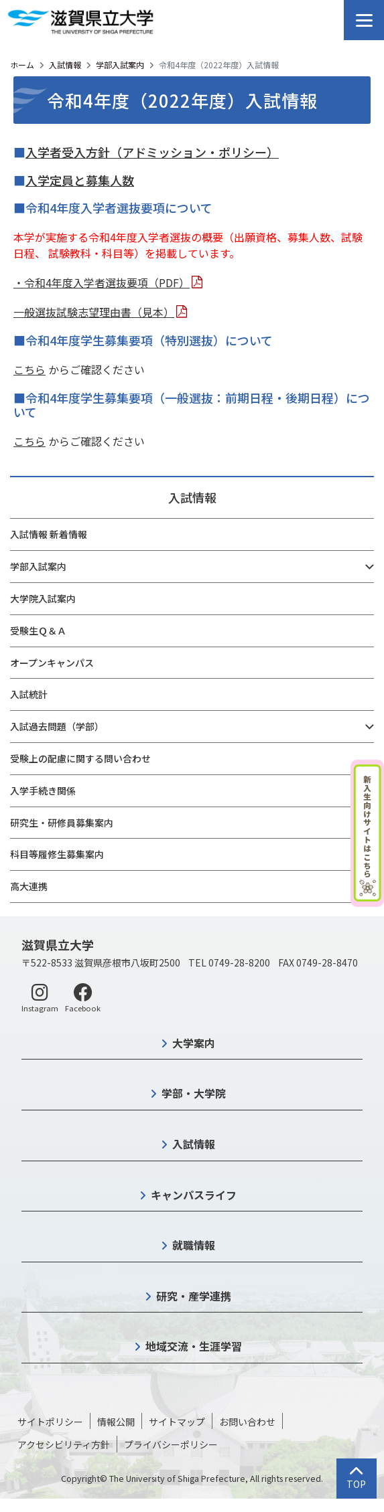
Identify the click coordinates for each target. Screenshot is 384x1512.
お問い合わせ (247, 1421)
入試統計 (29, 694)
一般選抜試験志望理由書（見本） (93, 312)
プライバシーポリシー (171, 1444)
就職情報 (193, 1245)
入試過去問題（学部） (57, 726)
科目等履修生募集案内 (57, 854)
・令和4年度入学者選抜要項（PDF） (101, 282)
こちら (29, 369)
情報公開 (116, 1421)
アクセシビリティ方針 (63, 1444)
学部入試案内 (120, 64)
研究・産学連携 (193, 1296)
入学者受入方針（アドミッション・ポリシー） (152, 152)
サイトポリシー (50, 1421)
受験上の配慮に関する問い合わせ (80, 758)
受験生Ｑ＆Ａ (38, 630)
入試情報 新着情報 (48, 534)
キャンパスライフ (194, 1195)
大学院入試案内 (43, 598)
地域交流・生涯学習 (193, 1346)
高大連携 (29, 886)
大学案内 (193, 1043)
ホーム (22, 64)
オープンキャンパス (52, 662)
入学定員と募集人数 (79, 180)
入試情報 (65, 64)
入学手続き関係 (43, 790)
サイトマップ (177, 1421)
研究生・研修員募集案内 (61, 822)
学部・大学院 (194, 1093)
